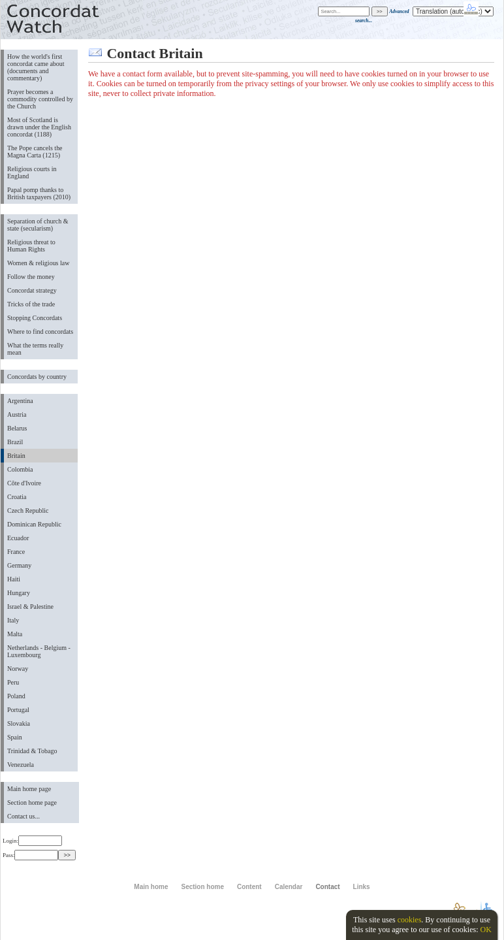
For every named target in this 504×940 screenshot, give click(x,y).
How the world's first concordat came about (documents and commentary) (36, 67)
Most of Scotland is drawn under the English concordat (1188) (39, 127)
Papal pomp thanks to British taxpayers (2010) (39, 193)
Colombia (20, 469)
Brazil (15, 442)
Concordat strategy (32, 290)
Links (361, 886)
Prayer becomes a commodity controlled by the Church (40, 99)
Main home (151, 886)
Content (249, 886)
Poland (16, 696)
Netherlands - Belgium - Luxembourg (39, 651)
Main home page (29, 788)
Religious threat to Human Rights (31, 245)
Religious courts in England (31, 172)
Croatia (16, 496)
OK (485, 929)
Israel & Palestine (30, 606)
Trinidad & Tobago (32, 750)
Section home (202, 886)
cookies (410, 919)
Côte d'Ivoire (24, 483)
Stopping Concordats (34, 317)
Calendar (289, 886)
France (16, 551)
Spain (14, 737)
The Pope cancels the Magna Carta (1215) (35, 151)
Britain (16, 455)
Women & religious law (38, 263)
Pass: (30, 855)
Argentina (20, 400)
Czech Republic (28, 510)
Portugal (18, 709)
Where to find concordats (40, 331)
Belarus (17, 428)
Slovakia (18, 723)
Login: (32, 840)
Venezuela (20, 764)
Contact (327, 886)
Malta (14, 634)
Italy (13, 620)
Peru (13, 682)
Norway (17, 668)
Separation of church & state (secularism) (37, 225)
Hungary (18, 592)
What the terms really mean (35, 349)
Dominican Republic (34, 524)
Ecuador (18, 538)
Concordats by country (37, 376)
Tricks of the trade (31, 304)
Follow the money (31, 276)
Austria (16, 414)
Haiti (13, 579)
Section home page (32, 802)
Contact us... (23, 816)
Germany (19, 565)
